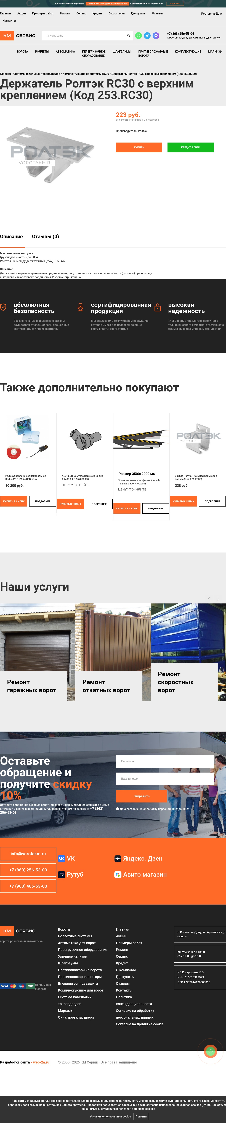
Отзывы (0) (45, 236)
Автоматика (65, 51)
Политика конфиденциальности (134, 1000)
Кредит (97, 13)
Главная (5, 13)
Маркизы (215, 51)
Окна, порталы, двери (76, 1017)
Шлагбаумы (122, 51)
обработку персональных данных (166, 809)
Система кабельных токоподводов (74, 1000)
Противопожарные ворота (153, 53)
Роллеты (42, 51)
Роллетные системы (75, 936)
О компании (117, 13)
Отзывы (157, 13)
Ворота (22, 51)
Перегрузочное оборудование (93, 53)
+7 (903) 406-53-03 (28, 886)
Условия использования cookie (110, 1116)
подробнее (42, 501)
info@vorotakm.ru (28, 853)
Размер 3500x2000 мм (137, 474)
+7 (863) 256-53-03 (180, 33)
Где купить (138, 13)
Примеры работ (43, 13)
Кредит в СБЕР (190, 147)
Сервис (81, 13)
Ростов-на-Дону (211, 13)
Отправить (142, 796)
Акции (21, 13)
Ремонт (65, 13)
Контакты (9, 20)
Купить (139, 147)
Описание (11, 236)
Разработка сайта (15, 1062)
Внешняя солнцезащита (78, 983)
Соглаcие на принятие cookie (140, 1024)
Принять (141, 1116)
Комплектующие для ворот (80, 990)
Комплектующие (188, 51)
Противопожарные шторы (80, 977)
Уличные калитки (72, 956)
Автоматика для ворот (77, 943)
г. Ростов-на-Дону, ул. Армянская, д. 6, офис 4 (193, 37)
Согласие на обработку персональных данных (135, 1013)
